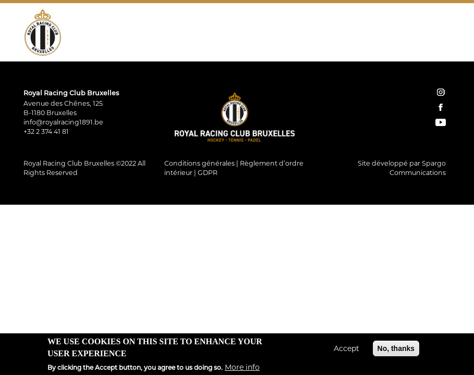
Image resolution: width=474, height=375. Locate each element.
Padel (255, 23)
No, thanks (396, 351)
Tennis (215, 23)
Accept (346, 351)
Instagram (413, 46)
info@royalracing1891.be (63, 122)
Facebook (427, 46)
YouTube (442, 46)
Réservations (338, 46)
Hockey (171, 23)
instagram (440, 92)
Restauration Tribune (390, 23)
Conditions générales (199, 163)
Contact (386, 46)
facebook (440, 107)
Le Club (126, 23)
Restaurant (306, 23)
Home (302, 46)
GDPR (207, 173)
